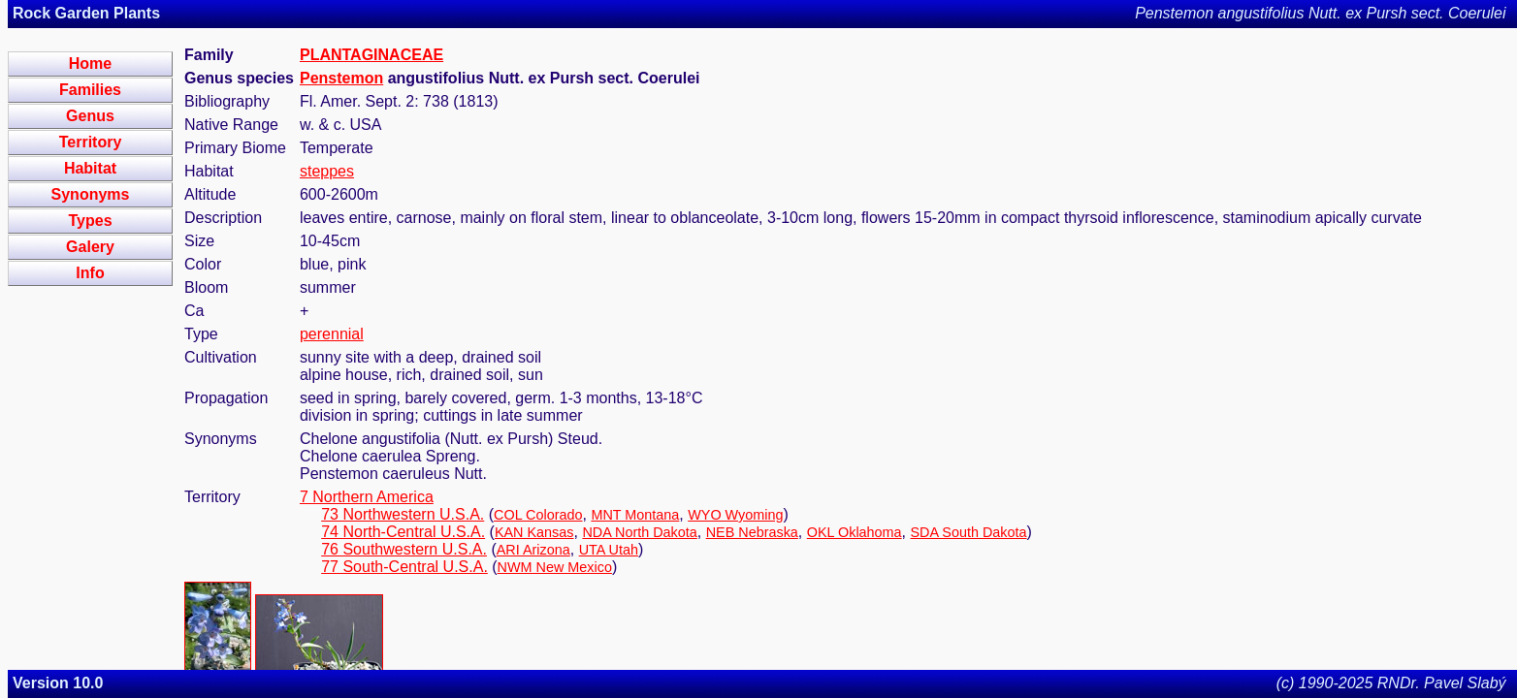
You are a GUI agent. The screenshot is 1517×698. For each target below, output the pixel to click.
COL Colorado (538, 515)
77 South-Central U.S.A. (404, 566)
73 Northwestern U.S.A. (402, 514)
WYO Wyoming (735, 515)
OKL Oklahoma (854, 532)
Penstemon (341, 78)
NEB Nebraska (752, 532)
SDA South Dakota (969, 532)
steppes (327, 171)
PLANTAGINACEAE (371, 55)
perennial (332, 334)
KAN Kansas (534, 532)
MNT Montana (635, 515)
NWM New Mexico (555, 567)
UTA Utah (608, 549)
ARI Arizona (533, 549)
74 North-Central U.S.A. (403, 532)
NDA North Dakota (639, 532)
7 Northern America (367, 497)
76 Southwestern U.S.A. (404, 549)
